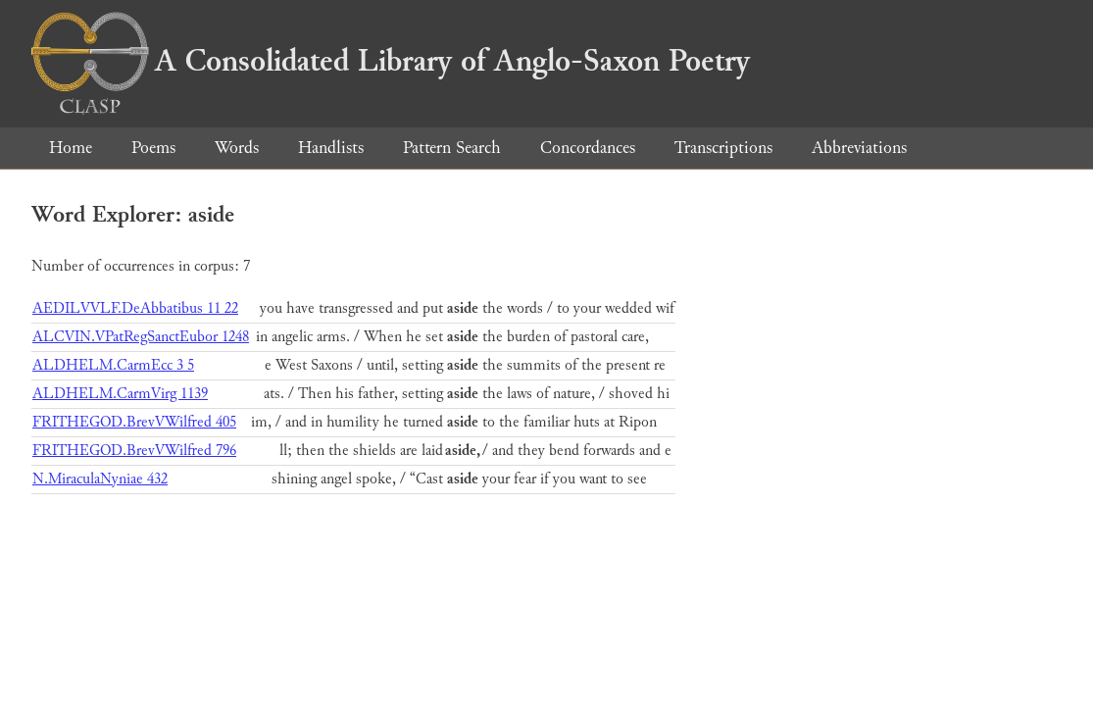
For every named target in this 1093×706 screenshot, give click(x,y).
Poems (153, 147)
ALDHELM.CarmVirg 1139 (120, 393)
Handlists (331, 147)
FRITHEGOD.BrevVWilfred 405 (134, 422)
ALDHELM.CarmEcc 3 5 (113, 365)
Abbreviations (859, 147)
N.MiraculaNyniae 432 (100, 479)
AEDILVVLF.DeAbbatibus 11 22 (135, 308)
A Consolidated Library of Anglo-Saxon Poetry (390, 60)
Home (70, 147)
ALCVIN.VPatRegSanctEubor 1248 (140, 337)
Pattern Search (452, 147)
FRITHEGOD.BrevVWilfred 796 (134, 450)
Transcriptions (723, 147)
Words (237, 147)
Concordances (587, 147)
